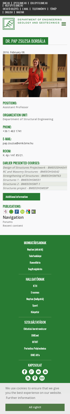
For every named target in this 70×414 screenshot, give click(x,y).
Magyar (20, 12)
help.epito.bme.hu (14, 5)
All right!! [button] (35, 407)
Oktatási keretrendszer (35, 329)
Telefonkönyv (39, 9)
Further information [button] (20, 398)
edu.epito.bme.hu (39, 3)
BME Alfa (35, 355)
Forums (8, 222)
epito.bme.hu (20, 3)
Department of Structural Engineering (28, 119)
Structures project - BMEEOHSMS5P (25, 188)
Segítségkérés (35, 269)
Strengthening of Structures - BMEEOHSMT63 (32, 175)
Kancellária (35, 262)
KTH (35, 286)
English (9, 12)
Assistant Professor (15, 107)
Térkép (53, 9)
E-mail (25, 9)
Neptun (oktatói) (35, 249)
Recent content (13, 225)
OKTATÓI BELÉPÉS (11, 9)
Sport (35, 305)
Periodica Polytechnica (35, 348)
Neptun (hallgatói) (35, 299)
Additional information (17, 197)
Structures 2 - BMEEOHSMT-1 (21, 184)
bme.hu (6, 3)
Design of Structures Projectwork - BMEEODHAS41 (35, 167)
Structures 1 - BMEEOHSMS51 (22, 180)
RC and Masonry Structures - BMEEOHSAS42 (31, 171)
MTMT (35, 342)
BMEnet (35, 335)
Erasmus (35, 292)
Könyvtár (35, 312)
